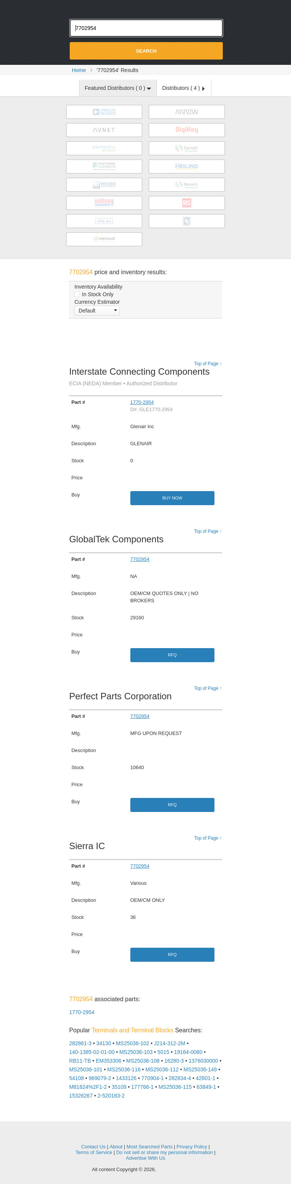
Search (146, 51)
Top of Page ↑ (208, 363)
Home (79, 70)
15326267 (80, 1096)
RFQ (172, 655)
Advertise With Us (145, 1158)
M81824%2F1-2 (88, 1087)
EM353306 (109, 1061)
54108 (76, 1078)
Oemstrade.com (145, 8)
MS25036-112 (162, 1069)
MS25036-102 (132, 1043)
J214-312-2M (170, 1043)
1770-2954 (142, 402)
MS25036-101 (85, 1069)
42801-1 (205, 1078)
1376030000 (203, 1061)
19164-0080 (188, 1052)
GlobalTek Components (118, 539)
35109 (119, 1087)
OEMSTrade (145, 1135)
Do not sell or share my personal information (164, 1152)
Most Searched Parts (149, 1146)
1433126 (126, 1078)
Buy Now (172, 498)
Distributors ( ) (183, 88)
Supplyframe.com (178, 1170)
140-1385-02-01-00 (91, 1052)
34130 (103, 1043)
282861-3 (80, 1043)
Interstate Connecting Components (139, 376)
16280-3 (174, 1061)
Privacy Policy (192, 1146)
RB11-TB (80, 1061)
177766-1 (142, 1087)
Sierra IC (89, 846)
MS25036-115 (175, 1087)
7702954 (140, 559)
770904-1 (152, 1078)
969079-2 (100, 1078)
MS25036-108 (143, 1061)
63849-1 (206, 1087)
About (116, 1146)
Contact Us (93, 1146)
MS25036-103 (136, 1052)
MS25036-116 (124, 1069)
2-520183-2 (111, 1096)
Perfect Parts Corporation (122, 696)
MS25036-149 (200, 1069)
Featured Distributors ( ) (118, 88)
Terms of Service (93, 1152)
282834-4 (180, 1078)
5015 (163, 1052)
